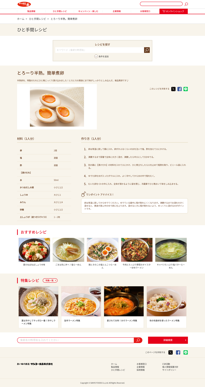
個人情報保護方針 (170, 367)
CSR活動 (166, 364)
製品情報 (31, 11)
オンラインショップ (175, 11)
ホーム (114, 364)
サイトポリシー (169, 370)
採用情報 (141, 370)
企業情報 (117, 11)
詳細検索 (168, 340)
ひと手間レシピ (60, 11)
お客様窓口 (145, 11)
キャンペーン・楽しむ (88, 11)
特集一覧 (50, 280)
